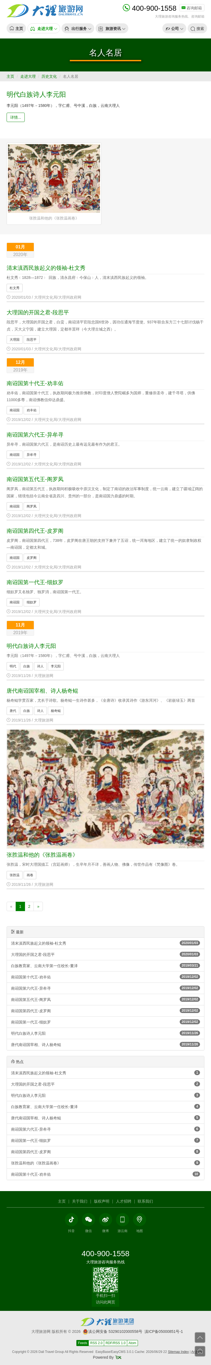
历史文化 (49, 76)
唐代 (13, 711)
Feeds (82, 1343)
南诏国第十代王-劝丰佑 (35, 383)
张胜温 (15, 875)
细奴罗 (32, 602)
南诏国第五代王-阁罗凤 (35, 479)
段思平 (32, 340)
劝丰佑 (32, 410)
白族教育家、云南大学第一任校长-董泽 (105, 965)
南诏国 (15, 410)
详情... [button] (15, 117)
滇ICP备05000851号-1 (164, 1331)
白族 (26, 666)
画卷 (30, 875)
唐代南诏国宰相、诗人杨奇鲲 (42, 691)
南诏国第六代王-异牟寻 (35, 435)
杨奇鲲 (56, 711)
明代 (13, 666)
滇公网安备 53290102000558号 (112, 1331)
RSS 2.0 (96, 1343)
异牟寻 (32, 455)
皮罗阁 (32, 558)
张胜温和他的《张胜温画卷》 (42, 855)
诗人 (40, 666)
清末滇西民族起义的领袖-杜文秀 (46, 268)
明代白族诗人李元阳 (36, 94)
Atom (132, 1343)
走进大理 (28, 76)
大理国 (15, 340)
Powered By (107, 1357)
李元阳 (56, 666)
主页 (10, 76)
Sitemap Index (178, 1352)
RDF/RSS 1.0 (116, 1343)
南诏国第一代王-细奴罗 (35, 582)
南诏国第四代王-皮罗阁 (35, 531)
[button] (43, 28)
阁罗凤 (32, 506)
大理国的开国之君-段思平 (38, 312)
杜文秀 (15, 288)
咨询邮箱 (192, 8)
